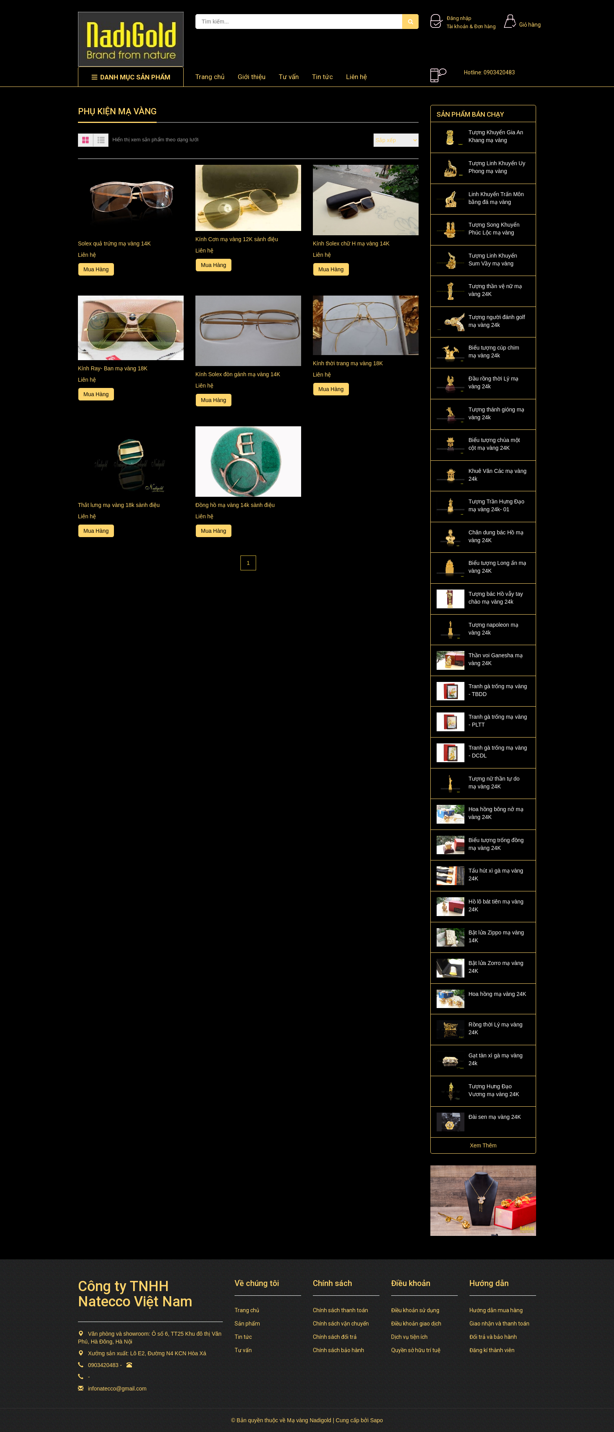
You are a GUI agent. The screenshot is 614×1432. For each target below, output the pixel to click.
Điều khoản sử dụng (415, 1310)
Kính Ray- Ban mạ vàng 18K (113, 368)
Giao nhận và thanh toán (499, 1323)
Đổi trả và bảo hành (493, 1337)
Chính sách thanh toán (340, 1310)
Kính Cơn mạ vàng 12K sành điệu (236, 239)
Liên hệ (356, 77)
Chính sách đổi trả (335, 1337)
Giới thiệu (251, 77)
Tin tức (243, 1337)
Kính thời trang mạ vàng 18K (348, 363)
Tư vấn (289, 77)
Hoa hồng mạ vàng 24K (497, 994)
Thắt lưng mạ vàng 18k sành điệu (119, 505)
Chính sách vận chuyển (341, 1323)
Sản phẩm (247, 1323)
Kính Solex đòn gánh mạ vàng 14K (237, 374)
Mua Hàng (96, 269)
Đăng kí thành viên (492, 1350)
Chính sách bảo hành (338, 1350)
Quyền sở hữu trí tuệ (416, 1350)
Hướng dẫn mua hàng (496, 1310)
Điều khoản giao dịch (416, 1323)
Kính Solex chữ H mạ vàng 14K (351, 243)
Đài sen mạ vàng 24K (494, 1117)
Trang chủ (247, 1310)
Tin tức (322, 77)
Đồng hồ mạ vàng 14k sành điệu (234, 505)
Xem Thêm (483, 1145)
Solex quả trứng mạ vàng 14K (114, 243)
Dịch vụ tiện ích (409, 1337)
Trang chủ (209, 77)
